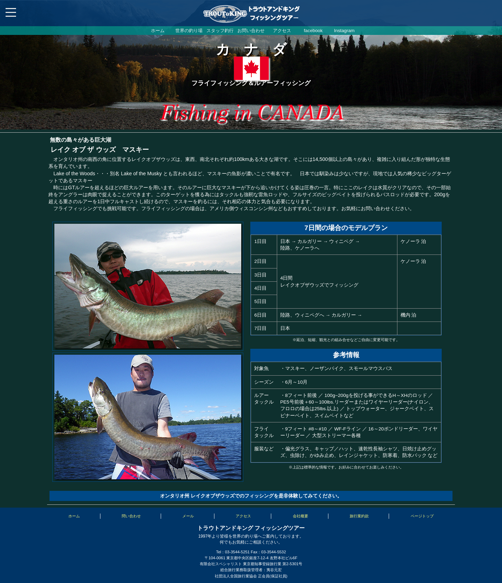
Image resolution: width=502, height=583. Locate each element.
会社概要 (300, 516)
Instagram (344, 30)
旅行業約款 (359, 516)
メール (188, 516)
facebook (313, 30)
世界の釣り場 (189, 30)
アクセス (282, 30)
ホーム (158, 30)
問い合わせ (131, 516)
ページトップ (422, 516)
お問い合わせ (251, 30)
